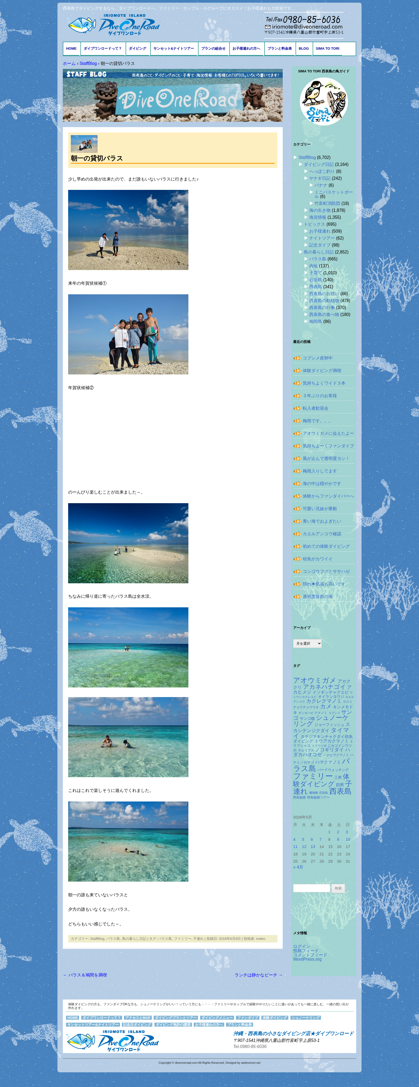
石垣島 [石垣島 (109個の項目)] (323, 792)
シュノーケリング (306, 1018)
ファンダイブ (247, 1018)
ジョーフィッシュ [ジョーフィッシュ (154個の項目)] (329, 725)
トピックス (314, 224)
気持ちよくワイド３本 (324, 383)
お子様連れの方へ (246, 48)
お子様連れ (320, 231)
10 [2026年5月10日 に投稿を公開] (348, 839)
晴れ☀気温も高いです (324, 584)
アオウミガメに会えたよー (328, 433)
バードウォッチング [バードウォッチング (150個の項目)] (333, 770)
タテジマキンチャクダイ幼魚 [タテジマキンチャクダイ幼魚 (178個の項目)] (327, 736)
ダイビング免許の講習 (173, 1025)
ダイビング (137, 48)
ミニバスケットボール (334, 194)
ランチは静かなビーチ (259, 975)
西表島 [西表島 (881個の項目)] (340, 791)
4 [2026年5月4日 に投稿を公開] (294, 839)
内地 (313, 266)
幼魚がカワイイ (318, 559)
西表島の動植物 (324, 300)
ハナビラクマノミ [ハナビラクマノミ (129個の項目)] (336, 755)
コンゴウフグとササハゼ (326, 571)
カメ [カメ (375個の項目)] (326, 706)
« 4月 (298, 867)
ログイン (301, 946)
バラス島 (113, 939)
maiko (260, 939)
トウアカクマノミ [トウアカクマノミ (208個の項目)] (332, 741)
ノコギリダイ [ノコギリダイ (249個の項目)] (329, 749)
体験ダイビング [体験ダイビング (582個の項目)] (321, 780)
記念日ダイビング (137, 1025)
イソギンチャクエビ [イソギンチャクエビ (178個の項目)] (331, 692)
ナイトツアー (322, 238)
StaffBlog (97, 939)
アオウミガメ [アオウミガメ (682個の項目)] (314, 680)
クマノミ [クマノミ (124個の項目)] (320, 713)
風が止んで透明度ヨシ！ (326, 458)
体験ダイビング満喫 (322, 370)
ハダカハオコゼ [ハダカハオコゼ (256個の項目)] (321, 752)
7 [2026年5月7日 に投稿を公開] (321, 839)
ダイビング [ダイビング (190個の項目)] (303, 741)
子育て (315, 273)
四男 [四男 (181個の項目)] (340, 785)
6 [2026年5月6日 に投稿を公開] (312, 839)
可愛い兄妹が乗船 (320, 508)
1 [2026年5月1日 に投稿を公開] (329, 832)
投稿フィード (306, 950)
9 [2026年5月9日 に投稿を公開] (338, 839)
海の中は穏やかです (322, 483)
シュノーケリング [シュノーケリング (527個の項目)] (321, 721)
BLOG (304, 48)
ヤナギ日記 (320, 178)
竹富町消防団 (327, 203)
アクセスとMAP (137, 1018)
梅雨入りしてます (320, 471)
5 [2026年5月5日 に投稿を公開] (303, 839)
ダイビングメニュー (217, 1018)
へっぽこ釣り (322, 171)
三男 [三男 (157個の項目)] (338, 778)
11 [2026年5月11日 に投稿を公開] (295, 846)
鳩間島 (315, 321)
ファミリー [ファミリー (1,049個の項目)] (313, 776)
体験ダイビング (275, 1018)
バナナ (321, 185)
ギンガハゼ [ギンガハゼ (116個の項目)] (305, 712)
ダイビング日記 (319, 164)
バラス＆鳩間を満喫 (85, 975)
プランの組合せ (213, 48)
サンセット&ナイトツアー (173, 48)
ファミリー (182, 939)
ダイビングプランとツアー (176, 1018)
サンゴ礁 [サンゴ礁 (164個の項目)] (307, 718)
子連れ (198, 939)
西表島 (315, 286)
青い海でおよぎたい (322, 521)
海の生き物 (320, 210)
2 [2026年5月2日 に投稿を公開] (338, 832)
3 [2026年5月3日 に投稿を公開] (347, 832)
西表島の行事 (322, 307)
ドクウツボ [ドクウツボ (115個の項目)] (319, 745)
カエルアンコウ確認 (322, 533)
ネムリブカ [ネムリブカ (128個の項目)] (306, 750)
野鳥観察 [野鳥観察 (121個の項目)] (299, 797)
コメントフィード (310, 955)
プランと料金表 (279, 48)
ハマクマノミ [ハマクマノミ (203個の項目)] (328, 762)
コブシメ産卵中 (318, 358)
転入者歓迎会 (315, 408)
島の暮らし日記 (134, 939)
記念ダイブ (320, 245)
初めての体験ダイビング (326, 546)
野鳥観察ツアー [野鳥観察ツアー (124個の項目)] (318, 797)
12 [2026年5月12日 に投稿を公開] (304, 846)
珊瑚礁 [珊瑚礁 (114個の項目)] (313, 792)
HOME (71, 48)
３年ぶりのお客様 (320, 395)
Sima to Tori (327, 48)
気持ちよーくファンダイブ (328, 446)
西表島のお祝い (324, 293)
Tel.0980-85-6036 (250, 1046)
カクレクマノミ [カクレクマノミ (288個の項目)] (324, 701)
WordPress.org (307, 959)
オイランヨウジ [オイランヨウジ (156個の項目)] (331, 697)
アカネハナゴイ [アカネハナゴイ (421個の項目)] (324, 686)
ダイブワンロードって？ (103, 48)
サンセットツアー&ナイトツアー (92, 1025)
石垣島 (315, 279)
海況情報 (317, 217)
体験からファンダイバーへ (328, 496)
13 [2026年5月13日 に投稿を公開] (313, 846)
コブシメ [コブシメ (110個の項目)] (334, 712)
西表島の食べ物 (324, 314)
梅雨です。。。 (318, 421)
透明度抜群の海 (318, 596)
